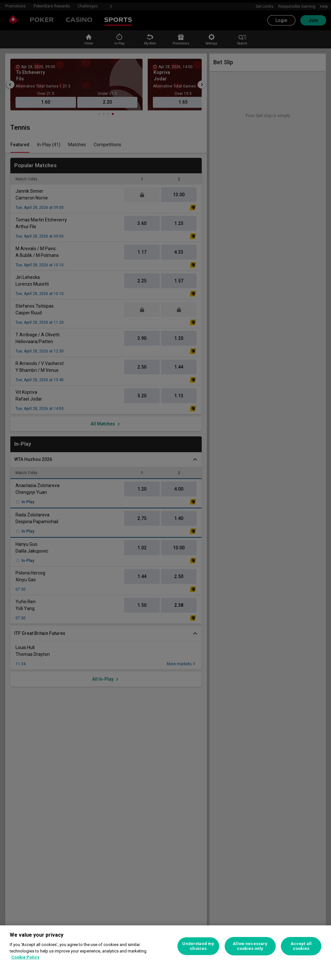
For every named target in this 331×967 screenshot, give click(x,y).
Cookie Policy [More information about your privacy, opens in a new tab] (25, 957)
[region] (165, 946)
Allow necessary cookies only (250, 946)
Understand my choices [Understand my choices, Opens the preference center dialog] (198, 946)
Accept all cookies (301, 946)
